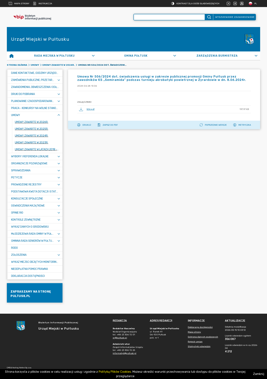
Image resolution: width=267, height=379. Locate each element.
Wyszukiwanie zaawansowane (235, 17)
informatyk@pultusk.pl (124, 353)
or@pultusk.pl (120, 338)
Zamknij (258, 374)
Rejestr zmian (195, 341)
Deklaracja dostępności (200, 327)
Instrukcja (42, 3)
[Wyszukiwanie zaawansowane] (169, 17)
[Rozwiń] (93, 55)
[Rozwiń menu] (59, 80)
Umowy (35, 65)
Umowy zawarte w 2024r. (58, 65)
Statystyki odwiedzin (199, 346)
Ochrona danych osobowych (203, 337)
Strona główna (17, 65)
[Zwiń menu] (59, 115)
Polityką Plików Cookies (115, 371)
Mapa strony (19, 3)
